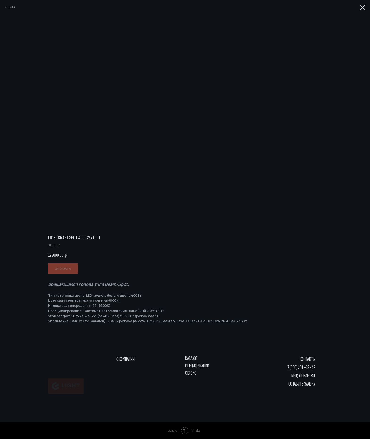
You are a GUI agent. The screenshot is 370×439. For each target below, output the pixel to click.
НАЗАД (12, 7)
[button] (299, 384)
